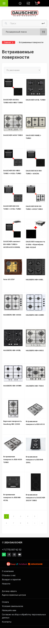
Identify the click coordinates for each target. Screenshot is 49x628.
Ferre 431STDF (9, 279)
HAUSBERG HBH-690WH (12, 386)
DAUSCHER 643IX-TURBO (13, 135)
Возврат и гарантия (11, 579)
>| (42, 523)
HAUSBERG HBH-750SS (35, 386)
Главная (7, 42)
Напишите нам (9, 610)
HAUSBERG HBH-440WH (35, 315)
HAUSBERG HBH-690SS (35, 350)
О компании (8, 571)
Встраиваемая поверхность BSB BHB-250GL (35, 459)
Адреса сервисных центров (14, 595)
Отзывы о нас (9, 575)
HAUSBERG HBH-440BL (34, 280)
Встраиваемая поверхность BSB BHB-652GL (12, 497)
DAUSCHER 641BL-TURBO (36, 100)
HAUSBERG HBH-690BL (12, 350)
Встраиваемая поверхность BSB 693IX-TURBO (12, 459)
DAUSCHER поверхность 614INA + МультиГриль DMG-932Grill (35, 244)
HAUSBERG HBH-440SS (12, 315)
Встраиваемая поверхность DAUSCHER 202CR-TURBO (35, 497)
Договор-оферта (9, 591)
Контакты (6, 622)
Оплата (5, 602)
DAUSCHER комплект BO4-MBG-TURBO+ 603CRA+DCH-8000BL (11, 244)
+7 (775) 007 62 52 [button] (11, 549)
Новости (6, 583)
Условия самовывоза (12, 606)
